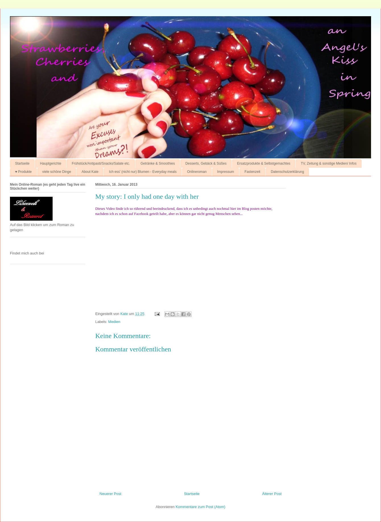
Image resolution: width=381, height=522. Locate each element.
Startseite (22, 163)
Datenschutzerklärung (287, 172)
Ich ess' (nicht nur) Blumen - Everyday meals (143, 172)
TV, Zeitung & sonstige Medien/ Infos (329, 163)
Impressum (225, 172)
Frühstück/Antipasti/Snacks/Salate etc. (101, 163)
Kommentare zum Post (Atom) (200, 507)
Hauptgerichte (50, 163)
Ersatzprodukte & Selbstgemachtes (263, 163)
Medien (114, 322)
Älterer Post (271, 494)
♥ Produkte (23, 172)
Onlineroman (197, 172)
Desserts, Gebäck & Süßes (206, 163)
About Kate (90, 172)
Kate (124, 314)
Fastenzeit (252, 172)
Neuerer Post (110, 494)
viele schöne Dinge (56, 172)
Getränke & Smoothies (157, 163)
